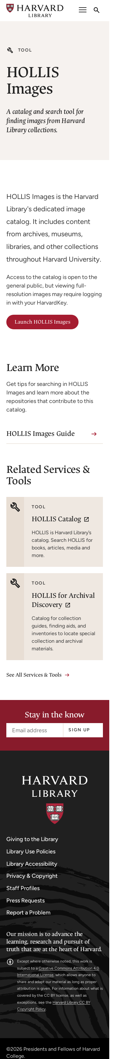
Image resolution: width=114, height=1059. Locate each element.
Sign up (79, 730)
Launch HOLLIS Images (42, 322)
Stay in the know (54, 715)
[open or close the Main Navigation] (82, 10)
